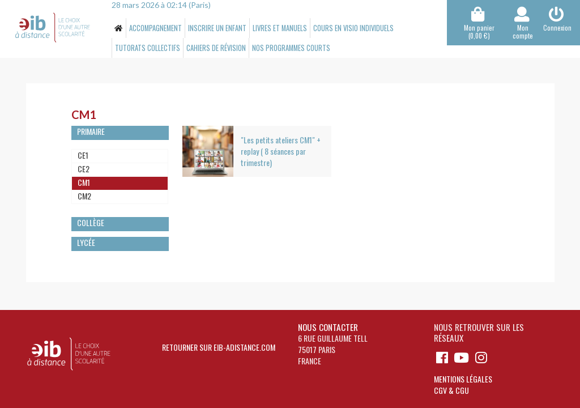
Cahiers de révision (216, 47)
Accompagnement (155, 28)
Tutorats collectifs (147, 47)
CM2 (84, 196)
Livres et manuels (280, 28)
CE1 (83, 155)
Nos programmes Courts (291, 47)
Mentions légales (463, 379)
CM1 (84, 182)
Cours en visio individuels (353, 28)
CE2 (83, 169)
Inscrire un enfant (217, 28)
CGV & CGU (451, 390)
